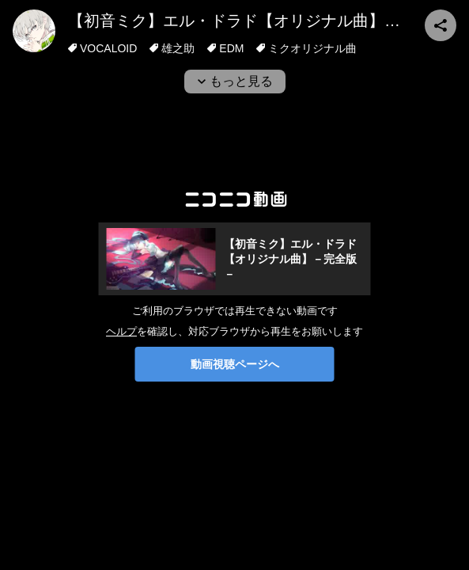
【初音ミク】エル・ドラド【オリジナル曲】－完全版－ (265, 20)
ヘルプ (121, 331)
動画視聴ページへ (235, 364)
